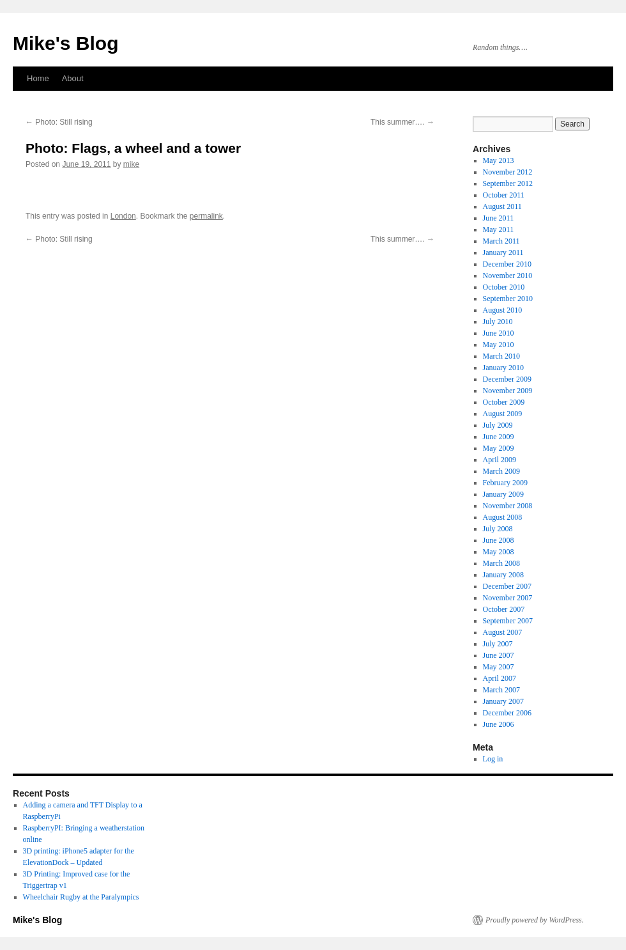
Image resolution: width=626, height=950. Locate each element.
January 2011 (503, 252)
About (73, 78)
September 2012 (508, 183)
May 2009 (498, 448)
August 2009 (503, 413)
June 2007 (498, 655)
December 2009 (507, 379)
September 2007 (508, 620)
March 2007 (501, 689)
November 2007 (508, 597)
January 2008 (503, 574)
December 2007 (507, 586)
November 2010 (508, 275)
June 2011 (498, 218)
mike (131, 164)
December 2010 (507, 264)
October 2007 (504, 609)
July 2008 (498, 528)
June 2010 (498, 333)
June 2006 (498, 724)
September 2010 (508, 298)
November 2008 (508, 505)
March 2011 (501, 241)
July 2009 (498, 425)
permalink (206, 216)
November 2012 (508, 171)
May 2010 (498, 344)
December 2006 (507, 712)
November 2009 (508, 390)
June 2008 (498, 540)
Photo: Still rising (59, 122)
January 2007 (503, 701)
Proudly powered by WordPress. (534, 919)
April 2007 (499, 678)
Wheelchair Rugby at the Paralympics (81, 896)
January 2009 (503, 494)
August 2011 (502, 206)
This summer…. (402, 122)
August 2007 (503, 632)
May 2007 (498, 666)
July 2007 (498, 643)
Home (38, 78)
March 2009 (501, 471)
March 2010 (501, 356)
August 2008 (503, 517)
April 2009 (499, 459)
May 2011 (498, 229)
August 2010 (503, 310)
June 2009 (498, 436)
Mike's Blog (66, 43)
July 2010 (498, 321)
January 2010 (503, 367)
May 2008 (498, 551)
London (123, 216)
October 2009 (504, 402)
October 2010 (504, 287)
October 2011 (503, 195)
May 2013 (498, 160)
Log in (493, 758)
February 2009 (505, 482)
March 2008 (501, 563)
